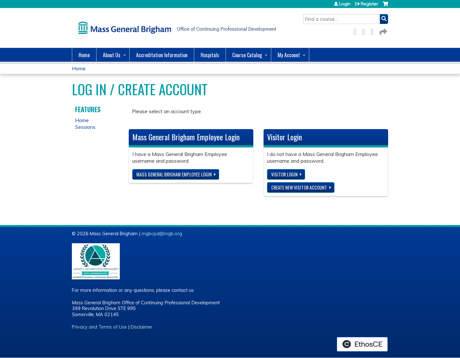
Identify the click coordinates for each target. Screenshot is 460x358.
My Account (289, 55)
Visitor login (284, 174)
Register (369, 4)
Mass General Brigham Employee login (174, 174)
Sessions (85, 127)
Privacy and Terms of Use (99, 327)
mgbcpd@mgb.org (162, 234)
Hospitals (210, 55)
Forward (382, 31)
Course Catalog (247, 55)
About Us (111, 55)
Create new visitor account (299, 187)
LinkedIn (374, 31)
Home (84, 55)
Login (344, 4)
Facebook (357, 31)
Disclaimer (141, 327)
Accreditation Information (162, 55)
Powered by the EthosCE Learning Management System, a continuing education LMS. (362, 344)
